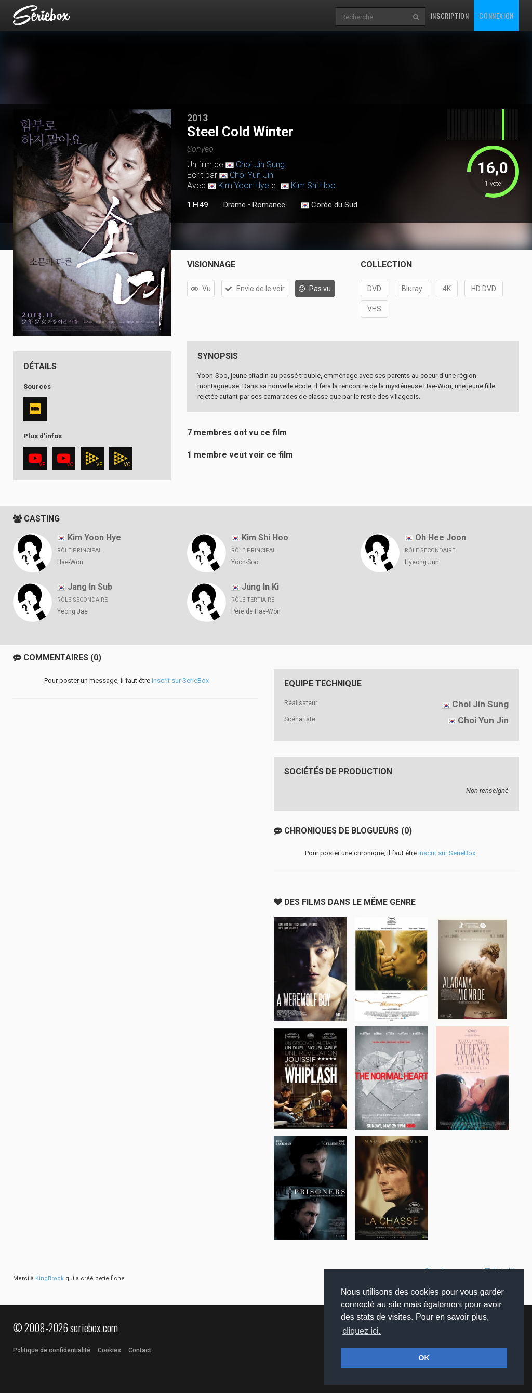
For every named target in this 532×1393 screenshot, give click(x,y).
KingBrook (49, 1278)
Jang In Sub (90, 587)
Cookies (109, 1350)
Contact (139, 1350)
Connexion (496, 15)
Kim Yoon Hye (243, 185)
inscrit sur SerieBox (180, 680)
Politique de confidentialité (51, 1350)
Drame (234, 205)
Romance (268, 205)
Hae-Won (70, 562)
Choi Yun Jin (251, 175)
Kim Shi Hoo (313, 185)
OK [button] (424, 1357)
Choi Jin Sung (260, 165)
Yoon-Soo (244, 562)
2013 (197, 117)
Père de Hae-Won (256, 611)
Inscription (450, 15)
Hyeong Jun (422, 562)
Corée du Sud (329, 205)
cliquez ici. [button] (361, 1330)
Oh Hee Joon (440, 537)
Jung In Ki (260, 587)
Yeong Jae (72, 611)
